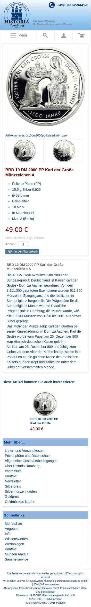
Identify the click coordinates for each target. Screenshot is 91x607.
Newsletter (13, 481)
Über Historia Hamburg (22, 466)
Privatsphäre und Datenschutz (27, 456)
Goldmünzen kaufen (20, 502)
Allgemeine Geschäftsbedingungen (31, 461)
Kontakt (10, 476)
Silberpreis (13, 486)
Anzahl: (10, 244)
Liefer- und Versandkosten (24, 451)
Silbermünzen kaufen (21, 491)
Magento (61, 602)
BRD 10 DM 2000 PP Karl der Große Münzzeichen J (44, 423)
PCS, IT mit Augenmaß (49, 599)
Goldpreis (12, 496)
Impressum (13, 471)
